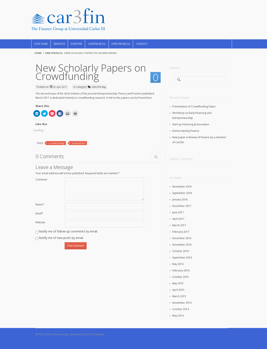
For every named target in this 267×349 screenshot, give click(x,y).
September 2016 (182, 257)
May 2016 (178, 264)
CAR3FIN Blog (97, 43)
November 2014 (181, 302)
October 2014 (180, 309)
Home (38, 53)
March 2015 (179, 296)
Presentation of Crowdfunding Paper (194, 106)
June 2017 (178, 212)
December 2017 (181, 206)
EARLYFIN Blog (121, 43)
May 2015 (178, 283)
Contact (142, 43)
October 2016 (180, 251)
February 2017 (180, 231)
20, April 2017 (60, 87)
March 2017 (179, 225)
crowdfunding (56, 143)
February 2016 (180, 270)
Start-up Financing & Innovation (190, 124)
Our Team (41, 43)
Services (59, 43)
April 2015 (178, 290)
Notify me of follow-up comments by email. (68, 231)
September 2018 (182, 193)
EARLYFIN (76, 43)
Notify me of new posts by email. (61, 238)
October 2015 (180, 277)
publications (78, 143)
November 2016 (181, 244)
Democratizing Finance (185, 131)
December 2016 (181, 238)
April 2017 (178, 219)
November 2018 (181, 186)
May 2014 (178, 315)
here (149, 97)
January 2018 (180, 199)
